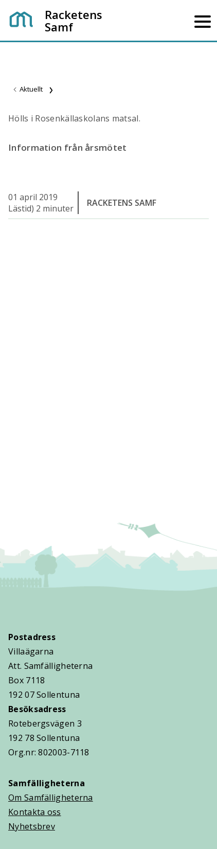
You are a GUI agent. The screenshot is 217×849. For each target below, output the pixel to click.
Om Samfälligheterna (50, 797)
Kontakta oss (34, 812)
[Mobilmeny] (202, 20)
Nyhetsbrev (31, 826)
